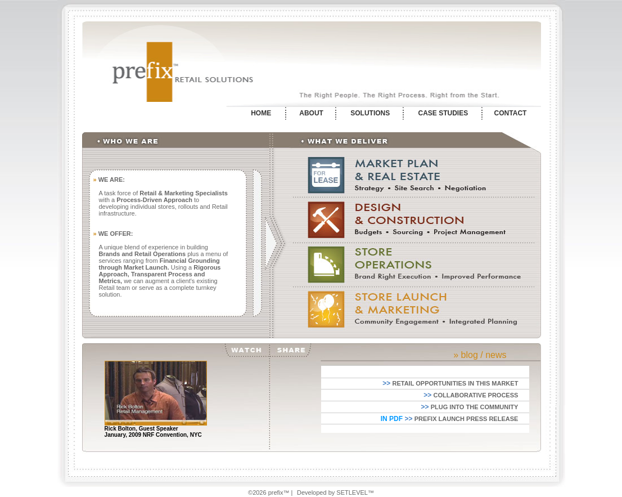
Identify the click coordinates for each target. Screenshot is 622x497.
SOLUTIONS (370, 113)
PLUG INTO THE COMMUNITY (475, 407)
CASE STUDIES (443, 113)
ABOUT (311, 113)
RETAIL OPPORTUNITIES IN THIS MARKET (455, 383)
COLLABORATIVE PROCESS (476, 395)
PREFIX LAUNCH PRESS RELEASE (466, 418)
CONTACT (510, 113)
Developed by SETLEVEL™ (335, 492)
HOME (261, 113)
